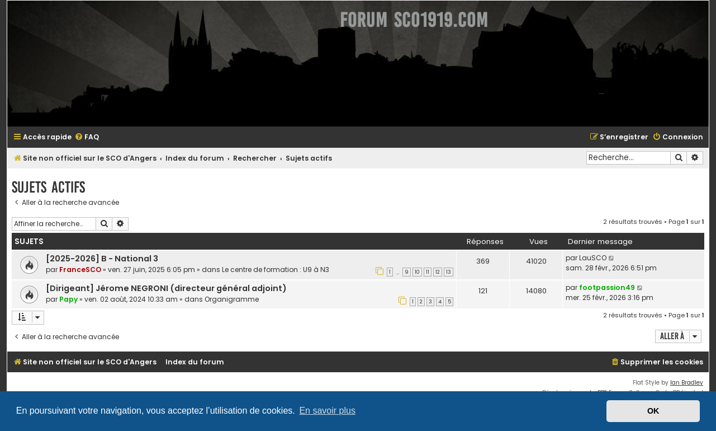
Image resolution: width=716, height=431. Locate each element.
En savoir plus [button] (327, 410)
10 (417, 272)
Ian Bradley (686, 382)
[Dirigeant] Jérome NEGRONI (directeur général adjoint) (166, 288)
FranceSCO (80, 269)
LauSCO (592, 258)
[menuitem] (86, 137)
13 (448, 272)
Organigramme (232, 299)
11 (427, 272)
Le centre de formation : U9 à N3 (275, 269)
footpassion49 (607, 287)
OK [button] (653, 410)
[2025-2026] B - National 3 (102, 258)
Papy (68, 299)
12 (437, 272)
